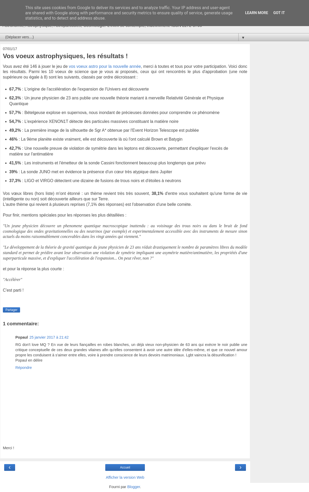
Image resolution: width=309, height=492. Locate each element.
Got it (279, 13)
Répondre (23, 367)
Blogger (133, 487)
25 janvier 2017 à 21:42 (49, 337)
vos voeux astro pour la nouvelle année (105, 66)
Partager (11, 310)
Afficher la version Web (125, 477)
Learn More (256, 13)
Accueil (125, 467)
